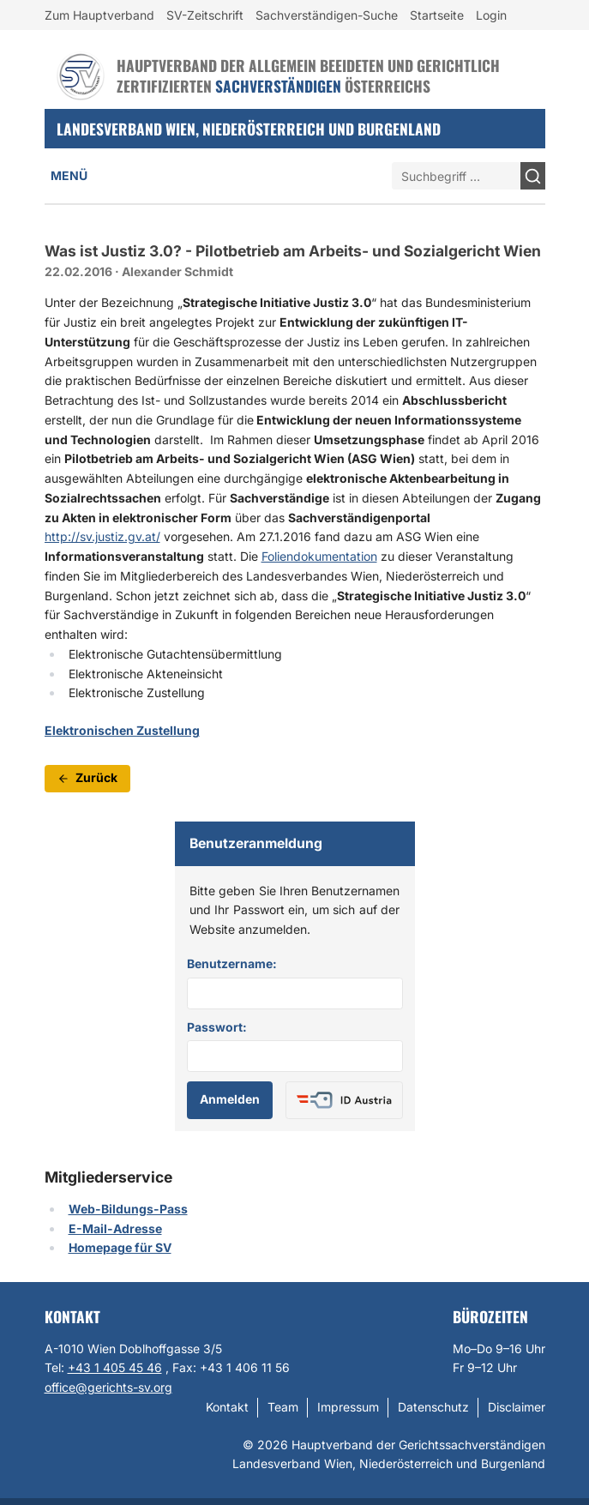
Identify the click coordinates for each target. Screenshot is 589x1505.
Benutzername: (232, 963)
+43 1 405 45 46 (115, 1367)
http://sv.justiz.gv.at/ (102, 536)
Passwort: (217, 1027)
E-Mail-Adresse (115, 1228)
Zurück (87, 777)
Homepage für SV (120, 1247)
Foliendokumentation (319, 556)
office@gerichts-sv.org (108, 1387)
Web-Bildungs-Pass (128, 1208)
